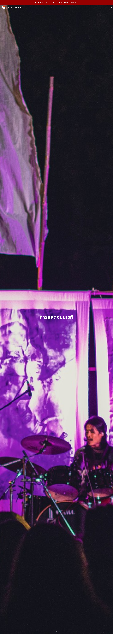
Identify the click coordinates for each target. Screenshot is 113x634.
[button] (111, 7)
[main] (56, 319)
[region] (56, 2)
